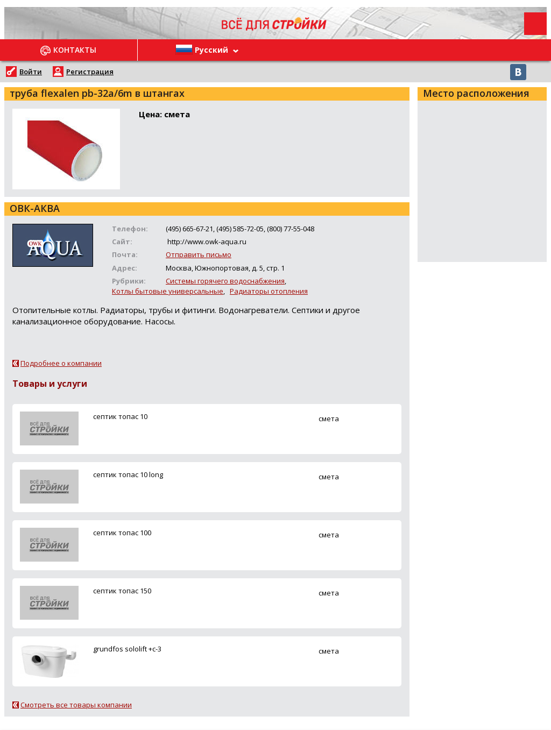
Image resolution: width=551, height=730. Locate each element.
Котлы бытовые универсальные (167, 291)
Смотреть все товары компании (76, 705)
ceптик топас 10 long (128, 474)
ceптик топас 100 (122, 532)
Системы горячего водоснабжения (225, 281)
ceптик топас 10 (120, 416)
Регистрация (90, 71)
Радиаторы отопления (269, 291)
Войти (30, 71)
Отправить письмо (198, 254)
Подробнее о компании (61, 363)
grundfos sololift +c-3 (127, 649)
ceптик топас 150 (122, 591)
